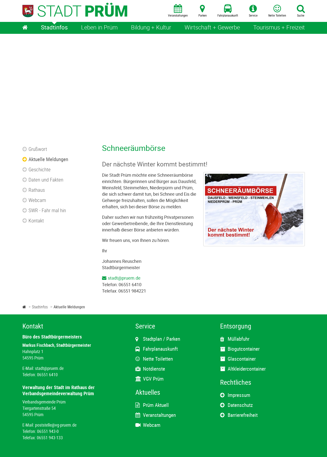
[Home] (25, 28)
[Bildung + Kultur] (151, 28)
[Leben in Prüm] (99, 28)
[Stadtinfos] (54, 28)
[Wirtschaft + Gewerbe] (212, 28)
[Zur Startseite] (24, 307)
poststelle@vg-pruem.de (55, 425)
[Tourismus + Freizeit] (279, 28)
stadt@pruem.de (124, 278)
